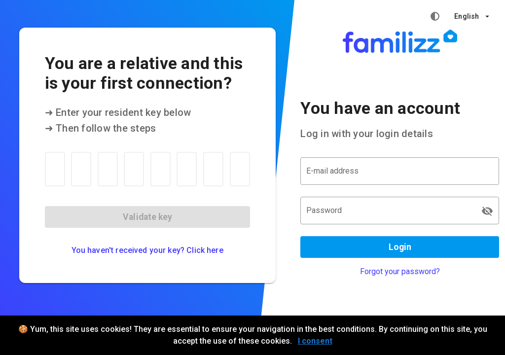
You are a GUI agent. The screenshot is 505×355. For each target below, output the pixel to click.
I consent (315, 341)
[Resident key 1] (55, 169)
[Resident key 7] (213, 169)
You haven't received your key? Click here (147, 250)
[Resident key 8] (240, 169)
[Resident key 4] (134, 169)
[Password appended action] (487, 211)
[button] (472, 16)
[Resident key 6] (187, 169)
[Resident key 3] (108, 169)
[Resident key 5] (160, 169)
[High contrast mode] (435, 16)
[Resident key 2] (81, 169)
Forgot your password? (400, 271)
